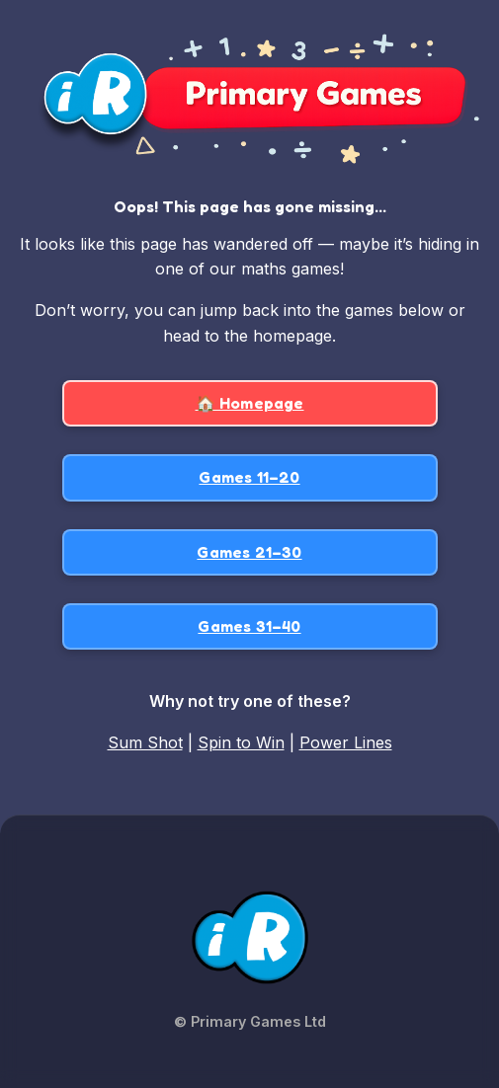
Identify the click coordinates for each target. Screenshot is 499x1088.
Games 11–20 (249, 477)
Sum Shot (145, 742)
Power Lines (345, 742)
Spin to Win (241, 742)
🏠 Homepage (250, 403)
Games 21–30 (249, 552)
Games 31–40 (249, 626)
